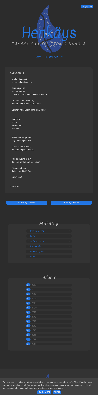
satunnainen (51, 57)
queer (33, 256)
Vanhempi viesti (26, 202)
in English (87, 6)
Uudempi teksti (71, 202)
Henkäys (49, 33)
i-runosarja (35, 246)
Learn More (44, 392)
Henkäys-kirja (37, 231)
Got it (57, 392)
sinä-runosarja (37, 241)
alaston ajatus (37, 251)
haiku (32, 236)
